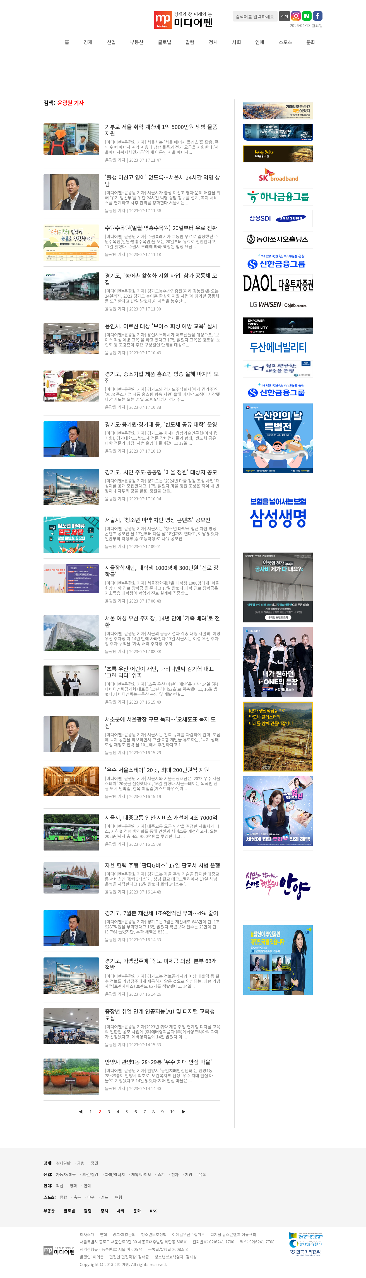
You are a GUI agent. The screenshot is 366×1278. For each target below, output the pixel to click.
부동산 (136, 42)
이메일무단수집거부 (188, 1234)
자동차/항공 (66, 1174)
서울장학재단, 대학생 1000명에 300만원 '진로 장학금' (161, 570)
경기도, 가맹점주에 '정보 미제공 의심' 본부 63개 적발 (160, 964)
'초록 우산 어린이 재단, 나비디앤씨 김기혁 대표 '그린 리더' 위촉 (159, 672)
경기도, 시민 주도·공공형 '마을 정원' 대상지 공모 (161, 472)
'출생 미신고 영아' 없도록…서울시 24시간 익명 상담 (162, 180)
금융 (80, 1163)
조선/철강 (90, 1174)
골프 (104, 1197)
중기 (161, 1174)
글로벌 (164, 42)
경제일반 (63, 1163)
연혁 (103, 1234)
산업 (111, 42)
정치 (213, 42)
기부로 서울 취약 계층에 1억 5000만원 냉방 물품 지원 (161, 130)
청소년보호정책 (154, 1234)
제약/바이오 (141, 1174)
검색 (284, 16)
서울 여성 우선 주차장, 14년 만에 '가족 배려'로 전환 (162, 621)
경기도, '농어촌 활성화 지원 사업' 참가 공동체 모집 (161, 278)
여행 (118, 1197)
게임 (188, 1174)
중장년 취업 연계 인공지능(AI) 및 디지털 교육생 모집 (160, 1014)
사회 (236, 42)
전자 (175, 1174)
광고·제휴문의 (124, 1234)
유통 (202, 1174)
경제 (87, 42)
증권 (94, 1163)
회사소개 (87, 1234)
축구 (77, 1197)
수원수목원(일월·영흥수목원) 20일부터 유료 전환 (161, 228)
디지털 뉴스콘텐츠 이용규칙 (233, 1234)
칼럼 (190, 42)
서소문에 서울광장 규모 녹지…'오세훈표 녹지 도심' (160, 722)
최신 (59, 1185)
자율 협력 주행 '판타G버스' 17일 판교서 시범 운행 (162, 865)
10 (172, 1111)
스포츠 (285, 42)
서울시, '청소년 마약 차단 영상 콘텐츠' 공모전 (157, 520)
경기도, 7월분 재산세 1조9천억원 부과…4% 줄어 (161, 913)
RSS (154, 1210)
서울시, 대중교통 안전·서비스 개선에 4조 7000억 (161, 817)
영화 (73, 1185)
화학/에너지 (115, 1174)
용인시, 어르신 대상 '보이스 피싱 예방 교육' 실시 (161, 326)
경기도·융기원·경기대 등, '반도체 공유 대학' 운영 (161, 424)
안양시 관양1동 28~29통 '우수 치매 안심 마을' (158, 1062)
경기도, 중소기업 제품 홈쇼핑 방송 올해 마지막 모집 (162, 377)
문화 (310, 42)
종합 (63, 1197)
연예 (259, 42)
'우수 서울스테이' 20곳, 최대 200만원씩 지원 (157, 770)
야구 (91, 1197)
